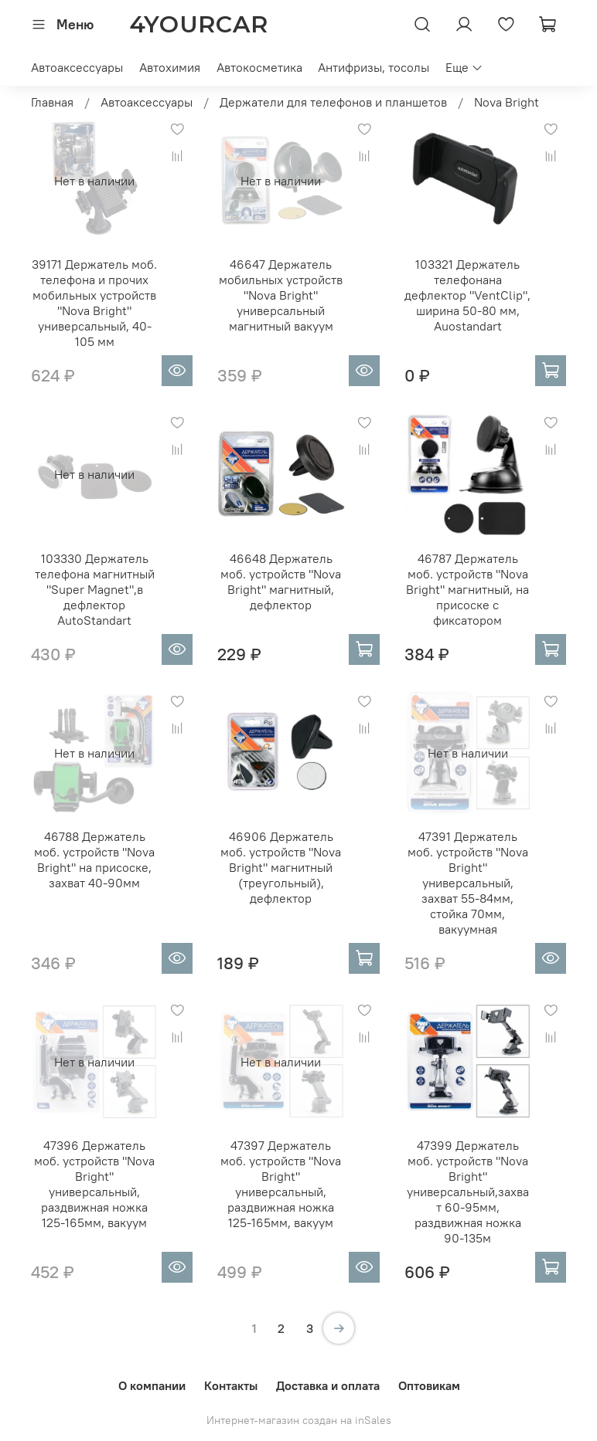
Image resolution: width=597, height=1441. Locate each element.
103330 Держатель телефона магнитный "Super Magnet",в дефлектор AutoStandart (95, 589)
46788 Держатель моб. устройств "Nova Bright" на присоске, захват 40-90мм (94, 859)
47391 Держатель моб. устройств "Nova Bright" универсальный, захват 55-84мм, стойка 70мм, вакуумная (468, 883)
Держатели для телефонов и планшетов (333, 102)
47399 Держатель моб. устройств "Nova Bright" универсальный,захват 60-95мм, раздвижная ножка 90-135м (468, 1192)
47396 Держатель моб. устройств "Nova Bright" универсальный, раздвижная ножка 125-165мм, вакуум (94, 1184)
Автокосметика (259, 67)
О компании (152, 1385)
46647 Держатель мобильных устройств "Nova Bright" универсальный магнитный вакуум (281, 295)
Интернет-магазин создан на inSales (298, 1420)
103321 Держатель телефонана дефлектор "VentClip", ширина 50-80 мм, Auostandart (467, 295)
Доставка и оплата (328, 1385)
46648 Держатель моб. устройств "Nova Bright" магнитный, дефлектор (280, 581)
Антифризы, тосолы (373, 67)
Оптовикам (429, 1385)
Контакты (231, 1385)
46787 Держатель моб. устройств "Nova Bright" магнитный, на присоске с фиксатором (467, 589)
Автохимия (169, 67)
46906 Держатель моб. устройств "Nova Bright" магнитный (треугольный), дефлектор (280, 867)
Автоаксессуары (77, 67)
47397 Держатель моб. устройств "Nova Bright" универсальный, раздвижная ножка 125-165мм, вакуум (280, 1184)
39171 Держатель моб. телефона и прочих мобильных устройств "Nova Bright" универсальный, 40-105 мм (94, 302)
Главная (52, 102)
